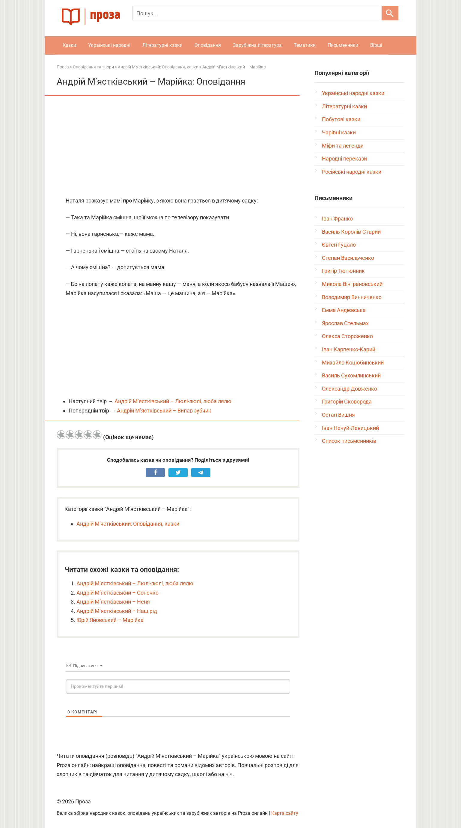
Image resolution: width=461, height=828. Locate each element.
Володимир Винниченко (352, 297)
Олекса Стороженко (347, 336)
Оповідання (208, 45)
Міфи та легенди (343, 145)
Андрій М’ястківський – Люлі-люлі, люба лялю (173, 401)
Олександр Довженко (349, 389)
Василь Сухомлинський (351, 375)
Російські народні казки (351, 172)
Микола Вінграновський (352, 284)
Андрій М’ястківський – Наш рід (116, 611)
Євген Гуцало (339, 245)
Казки (69, 45)
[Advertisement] (178, 147)
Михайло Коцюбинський (353, 362)
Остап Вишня (338, 415)
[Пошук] (255, 13)
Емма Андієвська (344, 310)
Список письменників (349, 441)
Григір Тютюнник (343, 271)
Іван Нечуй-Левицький (350, 428)
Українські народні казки (353, 93)
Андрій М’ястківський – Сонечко (117, 593)
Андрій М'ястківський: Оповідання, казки (127, 523)
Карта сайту (284, 813)
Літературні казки (162, 45)
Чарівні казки (339, 132)
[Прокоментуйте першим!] (178, 686)
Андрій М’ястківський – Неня (113, 601)
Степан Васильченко (348, 258)
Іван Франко (337, 218)
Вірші (376, 45)
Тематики (305, 45)
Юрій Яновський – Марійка (110, 620)
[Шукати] (390, 13)
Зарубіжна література (257, 45)
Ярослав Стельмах (345, 323)
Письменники (343, 45)
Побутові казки (341, 119)
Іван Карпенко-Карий (348, 349)
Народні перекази (344, 158)
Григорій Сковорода (347, 401)
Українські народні (109, 45)
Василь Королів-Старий (351, 232)
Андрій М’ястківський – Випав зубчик (164, 410)
